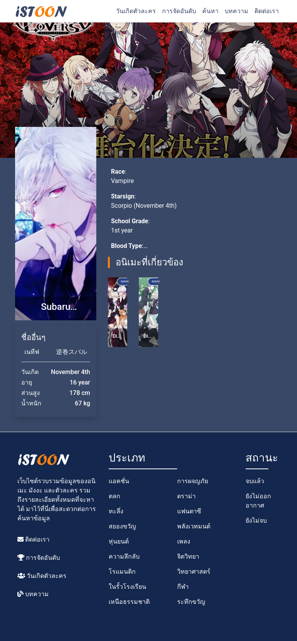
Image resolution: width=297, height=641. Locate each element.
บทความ (236, 11)
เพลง (183, 541)
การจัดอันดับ (179, 11)
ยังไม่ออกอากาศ (258, 500)
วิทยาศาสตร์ (193, 571)
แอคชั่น (119, 481)
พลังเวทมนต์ (193, 526)
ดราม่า (186, 496)
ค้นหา (210, 11)
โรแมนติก (122, 571)
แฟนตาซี (189, 511)
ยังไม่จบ (256, 520)
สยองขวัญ (122, 526)
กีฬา (183, 586)
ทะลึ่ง (116, 511)
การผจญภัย (192, 481)
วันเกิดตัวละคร (136, 11)
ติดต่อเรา (266, 11)
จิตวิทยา (188, 556)
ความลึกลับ (124, 556)
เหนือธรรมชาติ (129, 601)
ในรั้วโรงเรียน (127, 586)
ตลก (114, 496)
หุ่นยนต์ (119, 541)
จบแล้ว (255, 481)
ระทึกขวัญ (191, 601)
